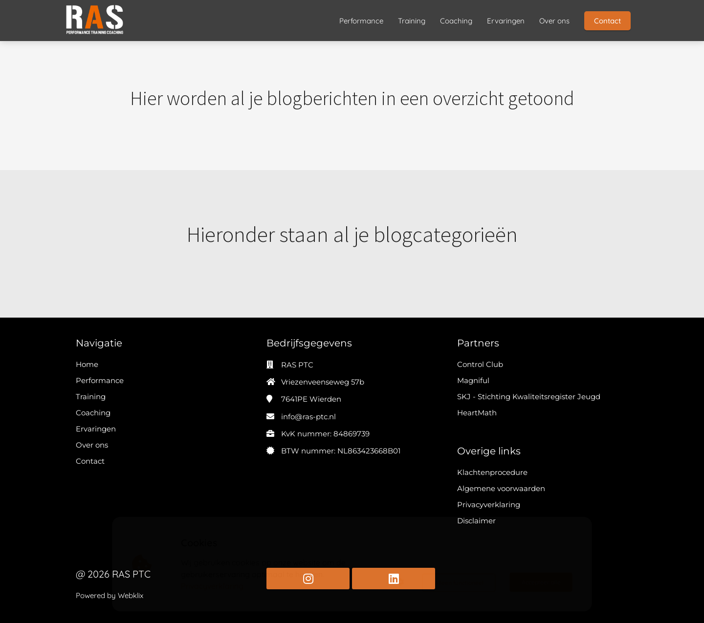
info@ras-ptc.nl (308, 416)
